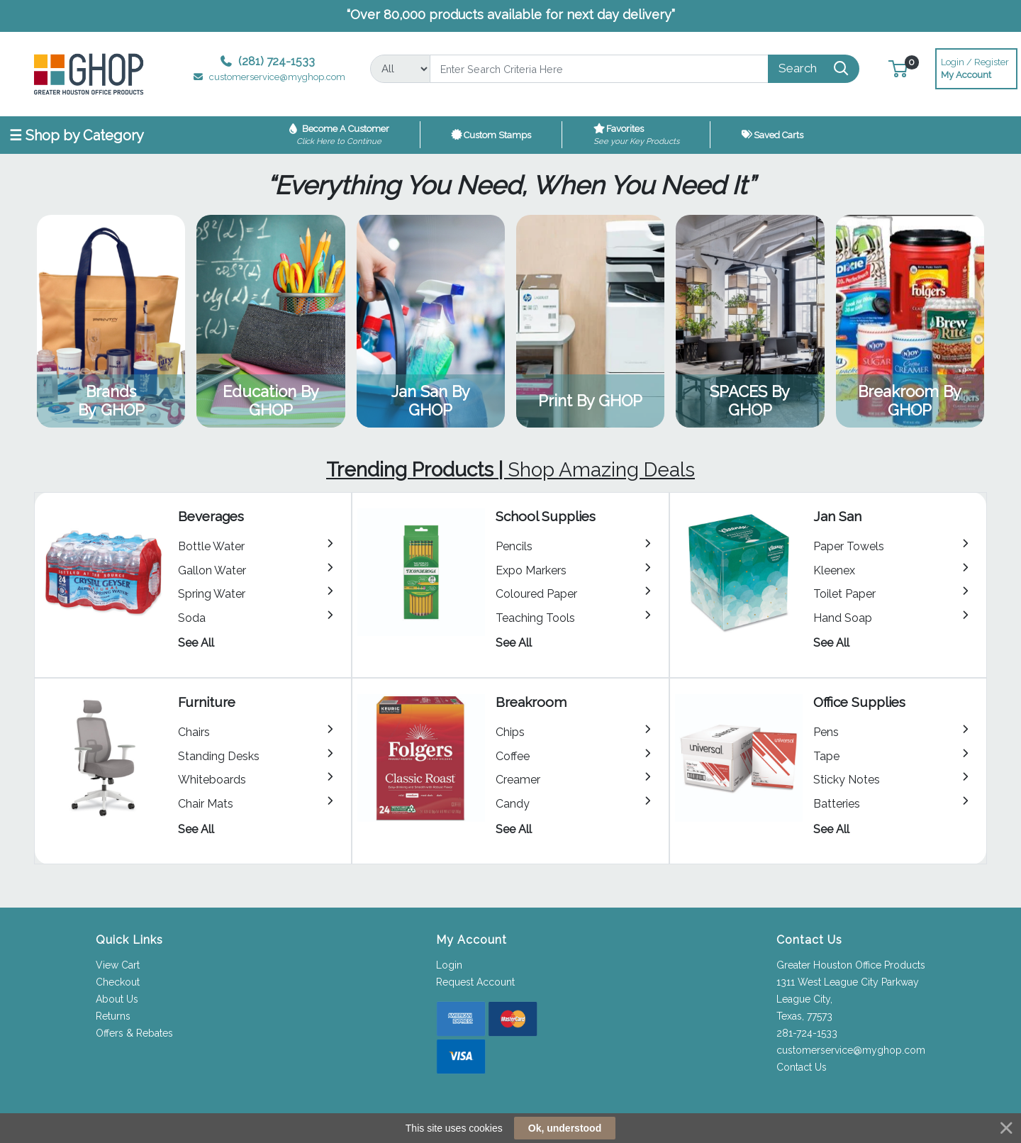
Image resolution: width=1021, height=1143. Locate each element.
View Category (111, 321)
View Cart (118, 965)
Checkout (118, 982)
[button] (898, 68)
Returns (113, 1016)
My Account (976, 67)
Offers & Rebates (134, 1033)
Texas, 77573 (804, 1016)
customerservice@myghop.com (850, 1050)
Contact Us (801, 1067)
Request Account (475, 982)
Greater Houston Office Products (850, 965)
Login (449, 965)
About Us (117, 999)
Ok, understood (564, 1128)
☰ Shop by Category (76, 135)
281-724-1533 (806, 1033)
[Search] (599, 69)
